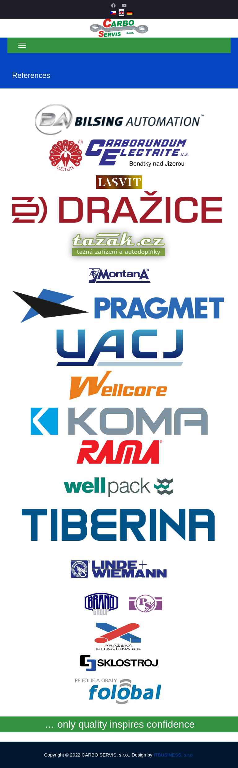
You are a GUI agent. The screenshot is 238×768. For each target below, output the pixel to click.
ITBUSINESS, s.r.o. (174, 754)
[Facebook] (113, 5)
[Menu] (22, 45)
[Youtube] (124, 5)
